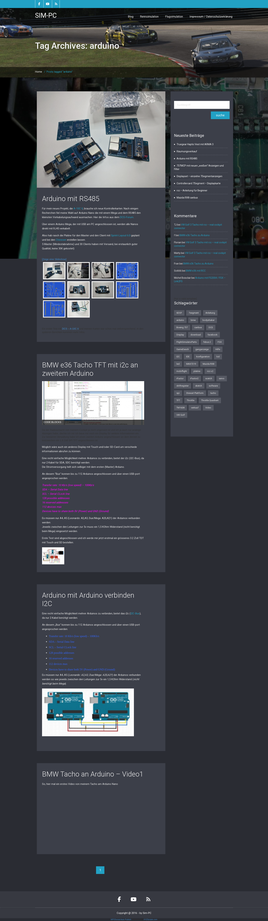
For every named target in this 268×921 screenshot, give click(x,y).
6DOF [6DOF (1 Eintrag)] (179, 313)
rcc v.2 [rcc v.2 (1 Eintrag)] (210, 371)
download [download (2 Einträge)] (196, 334)
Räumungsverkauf (187, 151)
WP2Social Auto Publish (121, 919)
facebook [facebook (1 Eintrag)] (212, 334)
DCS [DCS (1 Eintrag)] (211, 327)
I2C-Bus (135, 613)
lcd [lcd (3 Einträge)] (218, 356)
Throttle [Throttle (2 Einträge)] (190, 400)
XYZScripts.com (150, 919)
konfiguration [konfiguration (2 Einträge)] (203, 356)
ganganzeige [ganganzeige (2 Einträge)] (202, 349)
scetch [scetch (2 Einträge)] (208, 378)
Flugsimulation (174, 16)
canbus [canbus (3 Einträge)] (198, 327)
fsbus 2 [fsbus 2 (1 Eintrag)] (207, 342)
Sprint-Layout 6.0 (120, 235)
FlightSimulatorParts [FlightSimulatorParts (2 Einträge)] (186, 342)
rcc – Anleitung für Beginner (192, 190)
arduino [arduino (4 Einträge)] (180, 320)
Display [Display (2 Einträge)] (180, 334)
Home (38, 71)
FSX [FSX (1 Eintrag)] (220, 342)
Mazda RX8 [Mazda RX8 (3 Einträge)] (208, 364)
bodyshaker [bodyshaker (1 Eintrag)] (209, 320)
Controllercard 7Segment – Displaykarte (199, 183)
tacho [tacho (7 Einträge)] (213, 393)
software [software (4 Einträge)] (213, 385)
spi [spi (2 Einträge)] (178, 393)
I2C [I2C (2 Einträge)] (178, 356)
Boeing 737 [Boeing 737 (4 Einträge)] (182, 327)
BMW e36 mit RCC (196, 270)
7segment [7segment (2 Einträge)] (194, 313)
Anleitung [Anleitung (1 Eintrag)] (210, 313)
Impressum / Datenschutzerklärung (210, 16)
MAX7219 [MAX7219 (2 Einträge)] (191, 364)
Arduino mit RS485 (70, 199)
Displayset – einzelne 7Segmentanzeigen (199, 176)
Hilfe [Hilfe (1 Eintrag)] (217, 349)
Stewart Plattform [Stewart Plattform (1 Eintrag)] (195, 393)
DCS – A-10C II (70, 328)
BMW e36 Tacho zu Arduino (194, 235)
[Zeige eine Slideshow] (54, 259)
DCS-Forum (126, 217)
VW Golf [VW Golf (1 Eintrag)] (180, 415)
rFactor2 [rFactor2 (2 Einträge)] (194, 378)
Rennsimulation (149, 16)
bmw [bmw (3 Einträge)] (193, 320)
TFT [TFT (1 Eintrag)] (178, 400)
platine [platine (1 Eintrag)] (196, 371)
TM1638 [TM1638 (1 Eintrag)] (180, 407)
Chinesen (61, 239)
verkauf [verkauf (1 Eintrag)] (195, 407)
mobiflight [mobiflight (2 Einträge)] (181, 371)
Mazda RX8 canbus (187, 197)
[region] (93, 403)
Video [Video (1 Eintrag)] (208, 407)
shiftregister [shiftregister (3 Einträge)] (182, 385)
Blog (130, 16)
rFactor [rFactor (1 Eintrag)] (180, 378)
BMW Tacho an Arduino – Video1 (92, 774)
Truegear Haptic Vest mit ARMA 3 (195, 144)
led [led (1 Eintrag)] (178, 364)
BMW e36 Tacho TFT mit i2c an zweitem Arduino (90, 369)
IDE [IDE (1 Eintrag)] (187, 356)
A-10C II (78, 208)
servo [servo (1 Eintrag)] (221, 378)
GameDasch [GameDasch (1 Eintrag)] (182, 349)
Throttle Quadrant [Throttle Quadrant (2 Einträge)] (209, 400)
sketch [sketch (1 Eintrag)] (198, 385)
